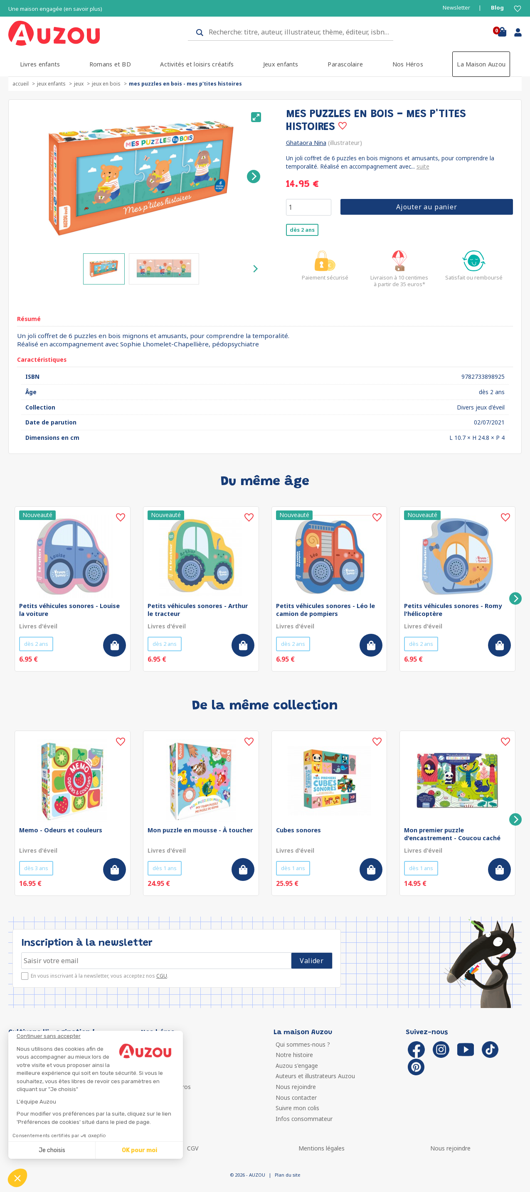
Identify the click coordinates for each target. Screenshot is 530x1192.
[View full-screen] (256, 117)
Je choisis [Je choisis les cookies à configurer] (52, 1150)
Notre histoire (294, 1055)
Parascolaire (345, 64)
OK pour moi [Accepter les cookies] (139, 1150)
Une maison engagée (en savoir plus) (55, 9)
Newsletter (456, 8)
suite (423, 166)
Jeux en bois (106, 83)
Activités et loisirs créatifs (197, 64)
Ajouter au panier (426, 206)
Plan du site (287, 1175)
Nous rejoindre (296, 1087)
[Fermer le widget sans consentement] (99, 1036)
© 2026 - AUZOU (247, 1175)
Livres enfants (40, 64)
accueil (20, 83)
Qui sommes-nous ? (303, 1044)
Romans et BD (110, 64)
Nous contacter (296, 1097)
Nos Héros (407, 64)
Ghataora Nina (306, 143)
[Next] (253, 176)
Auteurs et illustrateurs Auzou (315, 1076)
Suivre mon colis (297, 1108)
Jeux (79, 83)
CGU (161, 975)
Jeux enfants (280, 64)
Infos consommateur (304, 1119)
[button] (17, 1178)
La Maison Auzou (481, 64)
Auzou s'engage (297, 1065)
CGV (192, 1148)
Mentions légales (321, 1148)
